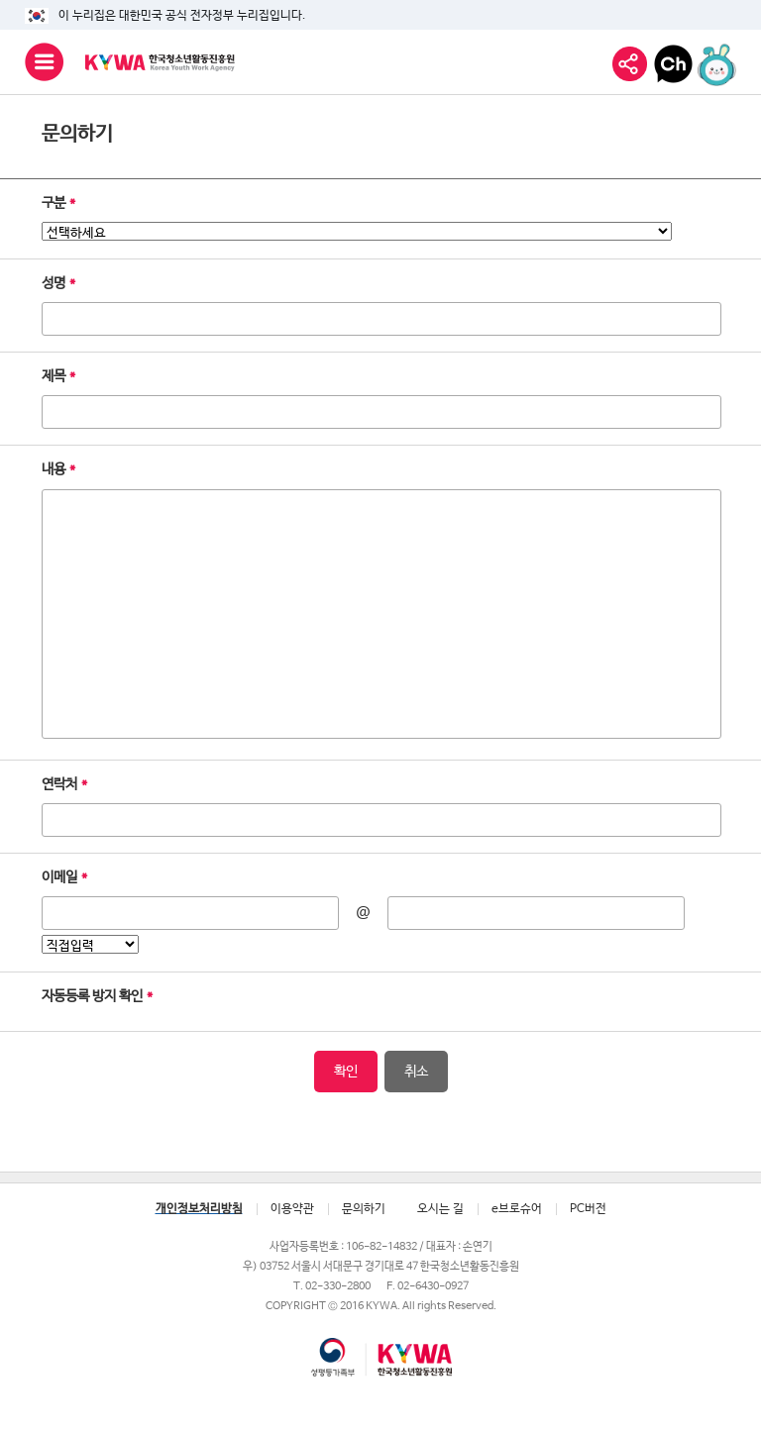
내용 (58, 469)
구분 (58, 203)
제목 (58, 376)
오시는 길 (440, 1209)
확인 (346, 1071)
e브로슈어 (516, 1209)
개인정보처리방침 (199, 1209)
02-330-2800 (338, 1285)
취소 (416, 1071)
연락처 (64, 784)
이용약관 (292, 1209)
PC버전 (588, 1209)
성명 (58, 283)
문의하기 (363, 1209)
